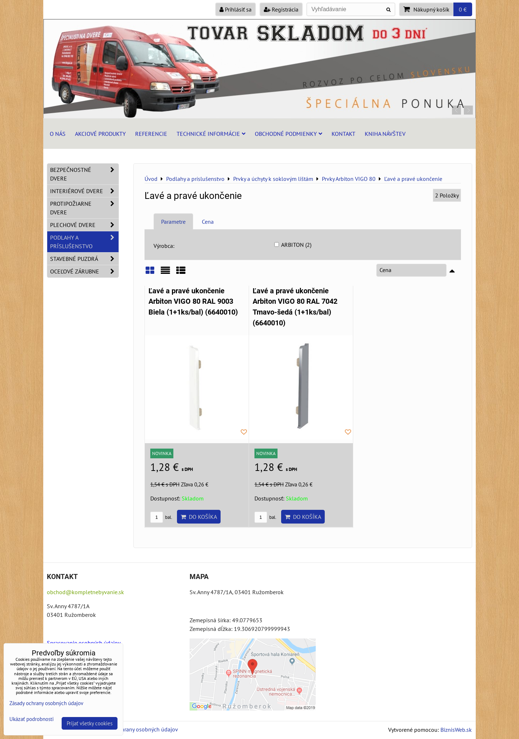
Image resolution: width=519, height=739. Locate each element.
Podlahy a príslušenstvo (84, 241)
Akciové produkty (100, 133)
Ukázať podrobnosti (31, 719)
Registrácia (281, 9)
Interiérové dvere (84, 191)
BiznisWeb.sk (456, 729)
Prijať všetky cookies (89, 723)
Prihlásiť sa (235, 9)
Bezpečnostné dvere (84, 174)
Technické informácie (211, 133)
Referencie (151, 133)
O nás (58, 133)
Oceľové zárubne (84, 271)
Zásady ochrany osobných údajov (137, 729)
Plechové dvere (84, 225)
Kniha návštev (385, 133)
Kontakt (343, 133)
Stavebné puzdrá (84, 259)
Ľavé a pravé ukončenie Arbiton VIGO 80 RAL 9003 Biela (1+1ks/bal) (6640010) (193, 301)
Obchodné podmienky (288, 133)
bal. (161, 517)
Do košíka (199, 516)
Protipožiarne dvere (84, 207)
